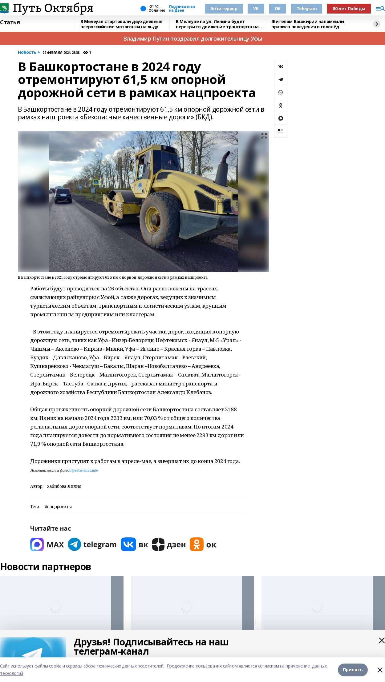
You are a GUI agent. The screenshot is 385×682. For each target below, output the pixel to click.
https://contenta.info (82, 470)
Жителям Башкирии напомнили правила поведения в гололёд (307, 24)
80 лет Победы (349, 8)
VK (255, 8)
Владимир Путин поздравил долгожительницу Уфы (192, 38)
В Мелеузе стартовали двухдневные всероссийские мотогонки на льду (121, 24)
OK (278, 8)
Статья (10, 22)
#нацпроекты (58, 506)
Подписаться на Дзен (182, 8)
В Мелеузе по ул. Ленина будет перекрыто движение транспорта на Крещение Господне (217, 24)
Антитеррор (223, 8)
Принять (353, 669)
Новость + (29, 52)
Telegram (307, 8)
